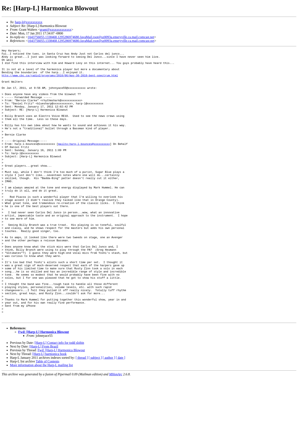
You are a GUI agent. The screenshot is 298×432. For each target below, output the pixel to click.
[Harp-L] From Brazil (43, 400)
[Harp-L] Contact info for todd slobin (59, 397)
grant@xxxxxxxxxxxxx (55, 29)
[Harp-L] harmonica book (49, 408)
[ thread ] (82, 412)
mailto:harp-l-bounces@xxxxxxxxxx (84, 163)
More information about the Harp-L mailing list (41, 419)
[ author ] (109, 412)
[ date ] (120, 412)
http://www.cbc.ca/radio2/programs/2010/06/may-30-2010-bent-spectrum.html (60, 81)
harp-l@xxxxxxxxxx (28, 22)
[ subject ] (95, 412)
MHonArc (115, 428)
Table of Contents (47, 415)
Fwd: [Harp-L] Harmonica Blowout (43, 386)
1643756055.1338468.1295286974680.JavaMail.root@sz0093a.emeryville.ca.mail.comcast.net (91, 37)
